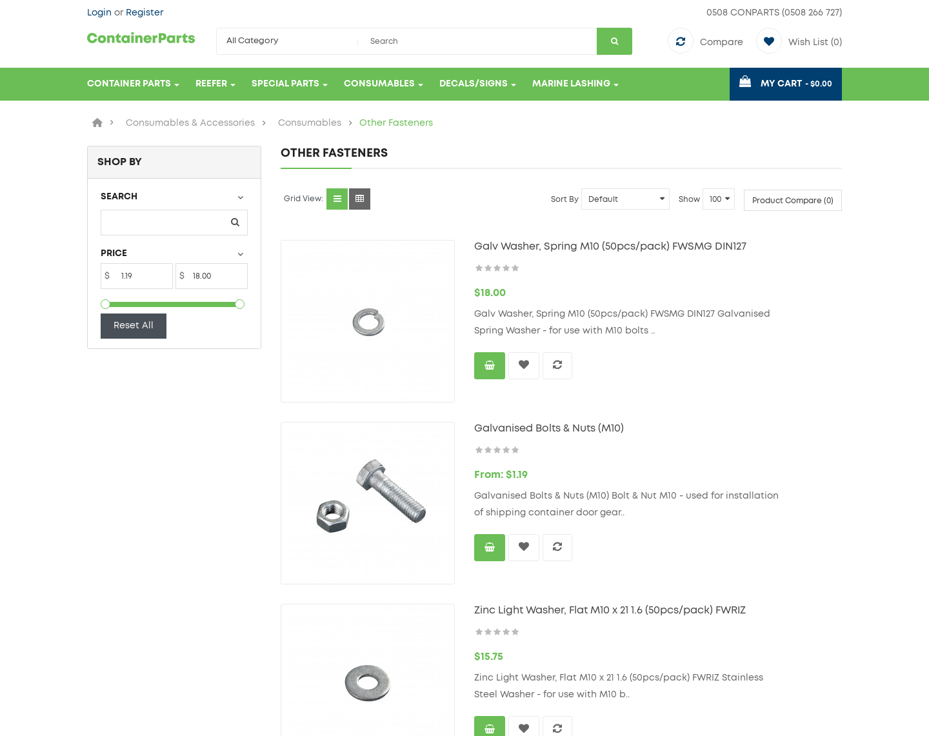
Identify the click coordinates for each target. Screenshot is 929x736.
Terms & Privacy (123, 626)
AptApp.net (298, 719)
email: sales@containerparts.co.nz (747, 659)
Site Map (301, 626)
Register (144, 12)
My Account (502, 607)
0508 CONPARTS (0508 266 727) (774, 12)
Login (100, 12)
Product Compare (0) (793, 200)
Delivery (105, 645)
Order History (504, 626)
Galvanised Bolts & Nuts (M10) (501, 380)
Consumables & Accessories (190, 123)
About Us (108, 607)
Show (689, 199)
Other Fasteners (396, 123)
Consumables (309, 123)
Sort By (565, 199)
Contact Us (307, 607)
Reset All (134, 325)
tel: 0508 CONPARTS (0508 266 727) (744, 640)
